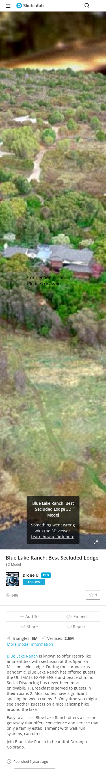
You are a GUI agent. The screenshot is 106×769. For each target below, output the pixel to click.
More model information (30, 644)
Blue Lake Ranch (22, 656)
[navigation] (8, 5)
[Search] (87, 5)
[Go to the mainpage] (30, 5)
